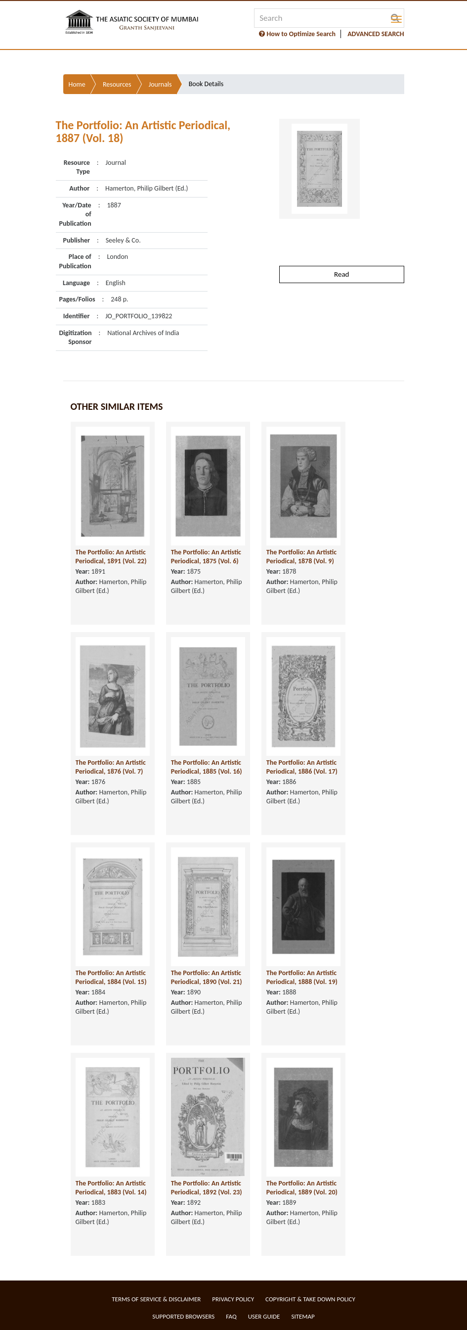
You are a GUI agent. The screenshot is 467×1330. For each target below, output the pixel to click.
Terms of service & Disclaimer (156, 1299)
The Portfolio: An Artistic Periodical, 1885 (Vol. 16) (206, 767)
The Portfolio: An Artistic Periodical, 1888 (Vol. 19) (302, 977)
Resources (117, 84)
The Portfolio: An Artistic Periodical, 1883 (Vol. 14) (111, 1188)
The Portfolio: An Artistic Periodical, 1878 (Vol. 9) (301, 557)
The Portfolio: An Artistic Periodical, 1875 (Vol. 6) (206, 557)
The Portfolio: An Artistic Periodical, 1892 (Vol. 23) (206, 1188)
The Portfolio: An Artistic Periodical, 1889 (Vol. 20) (302, 1188)
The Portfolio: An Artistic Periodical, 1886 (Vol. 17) (302, 767)
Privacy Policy (233, 1299)
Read (341, 274)
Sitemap (302, 1316)
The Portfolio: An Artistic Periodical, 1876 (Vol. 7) (111, 767)
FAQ (231, 1316)
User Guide (264, 1316)
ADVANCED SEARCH (375, 34)
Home (77, 84)
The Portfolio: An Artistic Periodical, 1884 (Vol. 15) (111, 977)
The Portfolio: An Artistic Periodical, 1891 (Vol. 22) (111, 557)
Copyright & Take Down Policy (310, 1299)
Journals (160, 84)
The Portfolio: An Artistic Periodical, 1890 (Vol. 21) (206, 977)
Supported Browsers (183, 1316)
